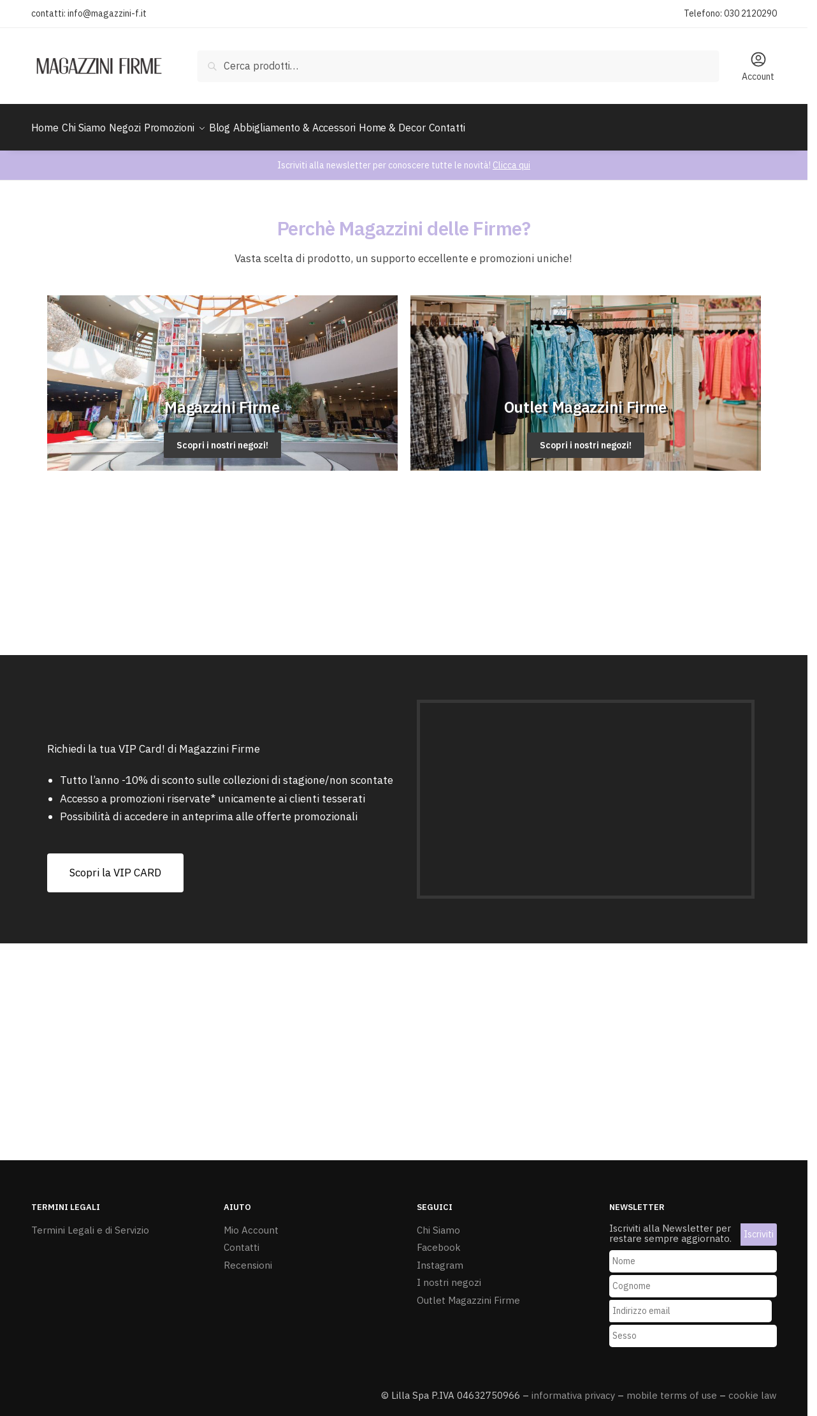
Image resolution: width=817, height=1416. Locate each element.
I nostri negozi (449, 1275)
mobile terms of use (671, 1388)
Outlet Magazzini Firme (468, 1293)
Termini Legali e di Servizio (90, 1222)
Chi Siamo (438, 1222)
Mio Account (251, 1222)
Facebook (439, 1240)
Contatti (241, 1240)
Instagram (440, 1257)
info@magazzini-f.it (107, 13)
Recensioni (248, 1257)
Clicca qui (511, 157)
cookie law (752, 1388)
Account (758, 66)
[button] (115, 865)
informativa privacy (573, 1388)
